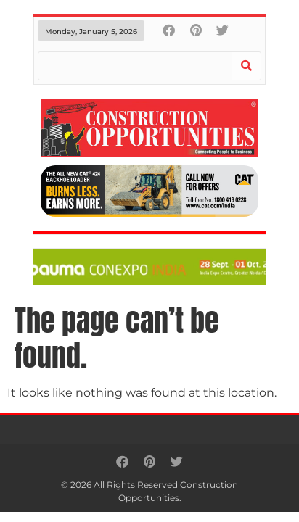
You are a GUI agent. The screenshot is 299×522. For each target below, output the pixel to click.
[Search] (246, 66)
